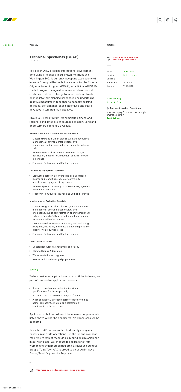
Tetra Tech (128, 71)
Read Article (113, 118)
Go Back (9, 45)
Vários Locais (129, 75)
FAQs (168, 20)
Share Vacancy (114, 98)
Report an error (114, 102)
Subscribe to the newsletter (175, 20)
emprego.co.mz (15, 20)
